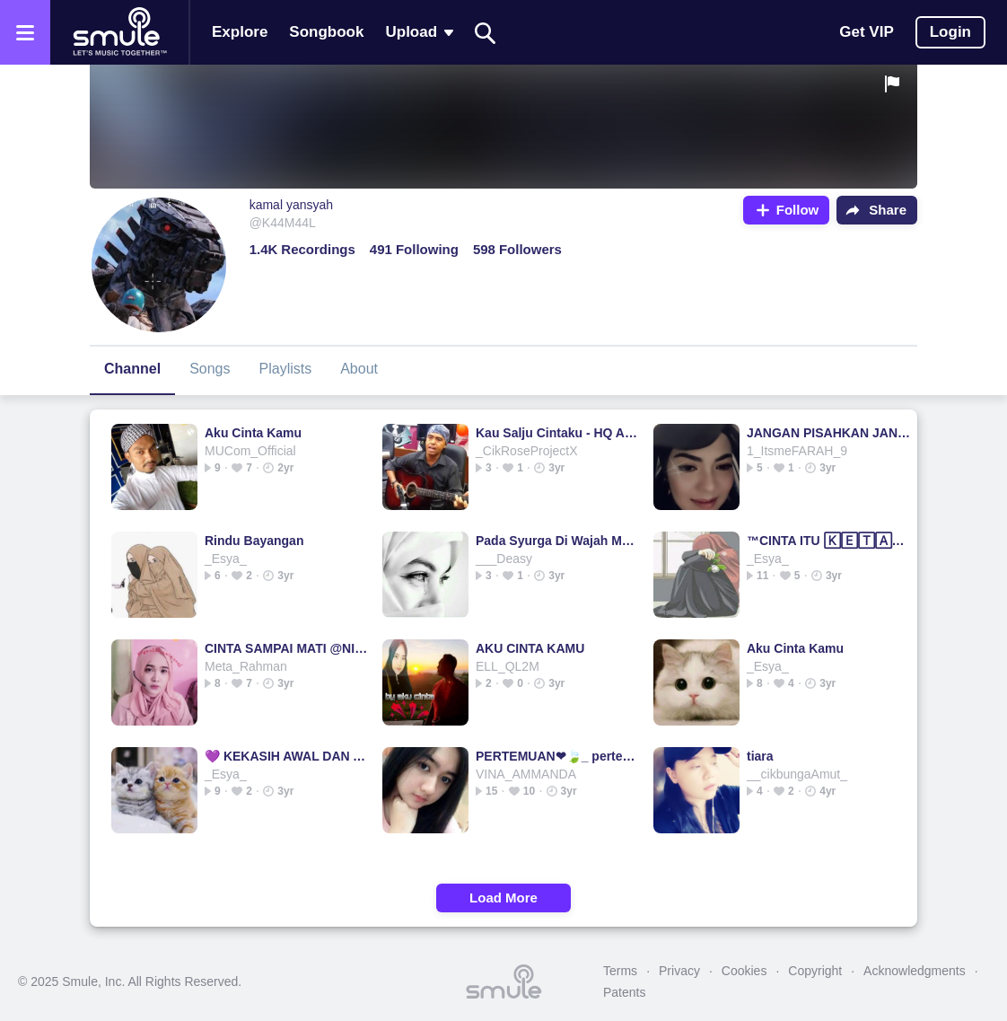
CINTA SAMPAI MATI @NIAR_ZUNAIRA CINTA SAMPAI (287, 648)
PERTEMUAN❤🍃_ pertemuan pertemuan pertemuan (558, 756)
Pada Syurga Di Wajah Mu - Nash (558, 540)
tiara (760, 756)
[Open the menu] (25, 32)
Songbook (326, 31)
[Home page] (119, 32)
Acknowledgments (914, 971)
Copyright (815, 971)
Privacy (679, 971)
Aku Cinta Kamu (253, 433)
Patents (624, 992)
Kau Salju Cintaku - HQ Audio (558, 433)
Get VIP (866, 31)
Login (950, 31)
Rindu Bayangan (254, 540)
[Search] (486, 33)
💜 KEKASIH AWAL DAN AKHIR (287, 756)
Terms (620, 971)
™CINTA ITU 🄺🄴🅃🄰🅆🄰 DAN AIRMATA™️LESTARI (829, 540)
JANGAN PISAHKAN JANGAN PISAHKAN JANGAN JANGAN (829, 433)
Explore (239, 31)
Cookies (744, 971)
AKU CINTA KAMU (530, 648)
